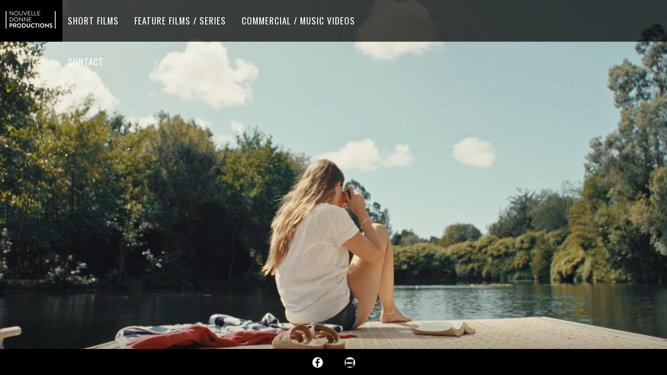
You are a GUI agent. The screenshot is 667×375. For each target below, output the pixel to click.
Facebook (317, 362)
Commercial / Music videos (298, 20)
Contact (86, 61)
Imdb (350, 362)
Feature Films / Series (180, 20)
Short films (93, 20)
